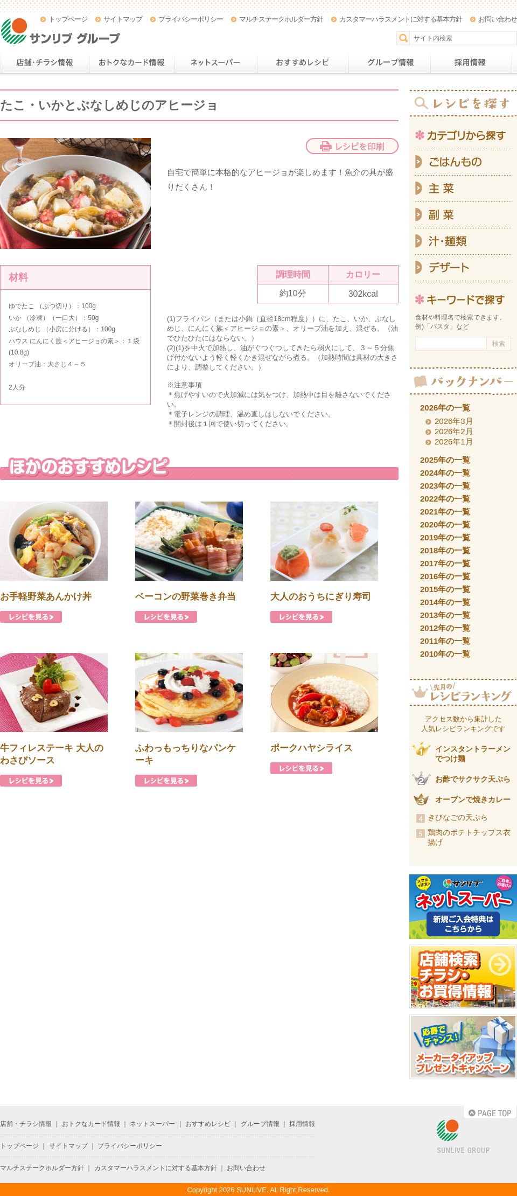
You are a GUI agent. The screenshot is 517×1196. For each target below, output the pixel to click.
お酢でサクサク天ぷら (473, 779)
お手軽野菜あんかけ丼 (46, 597)
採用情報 (471, 62)
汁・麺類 (463, 241)
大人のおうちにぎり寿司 (320, 597)
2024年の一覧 (445, 472)
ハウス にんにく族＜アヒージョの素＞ (64, 341)
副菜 (463, 215)
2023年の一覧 (445, 485)
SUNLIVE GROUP (463, 1137)
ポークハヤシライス (311, 748)
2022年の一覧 (445, 498)
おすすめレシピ (302, 62)
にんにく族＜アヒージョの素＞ (237, 328)
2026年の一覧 (445, 407)
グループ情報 (389, 62)
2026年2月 (454, 431)
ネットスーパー (215, 62)
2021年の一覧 (445, 511)
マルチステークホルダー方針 (281, 19)
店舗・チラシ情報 (44, 62)
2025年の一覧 (445, 459)
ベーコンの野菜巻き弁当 (185, 597)
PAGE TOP (490, 1112)
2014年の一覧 (445, 602)
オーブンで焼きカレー (473, 799)
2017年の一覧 (445, 563)
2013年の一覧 (445, 615)
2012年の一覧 (445, 627)
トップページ (67, 19)
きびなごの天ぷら (458, 817)
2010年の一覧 (445, 653)
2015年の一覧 (445, 589)
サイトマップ (122, 19)
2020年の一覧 (445, 524)
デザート (463, 268)
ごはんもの (463, 162)
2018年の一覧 (445, 550)
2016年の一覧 (445, 576)
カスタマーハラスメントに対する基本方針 (400, 19)
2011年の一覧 (445, 640)
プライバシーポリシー (190, 19)
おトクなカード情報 (131, 62)
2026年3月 (454, 421)
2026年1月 (454, 441)
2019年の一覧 (445, 537)
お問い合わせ (497, 19)
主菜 (463, 189)
